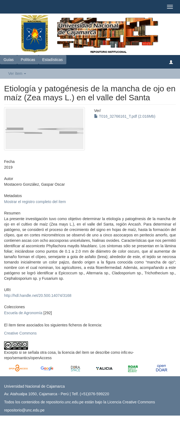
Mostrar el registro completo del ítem (35, 202)
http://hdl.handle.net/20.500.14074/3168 (38, 295)
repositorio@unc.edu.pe (24, 410)
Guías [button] (9, 59)
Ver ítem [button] (17, 73)
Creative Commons (20, 333)
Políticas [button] (28, 59)
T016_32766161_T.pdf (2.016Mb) (124, 116)
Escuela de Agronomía (23, 313)
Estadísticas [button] (52, 59)
